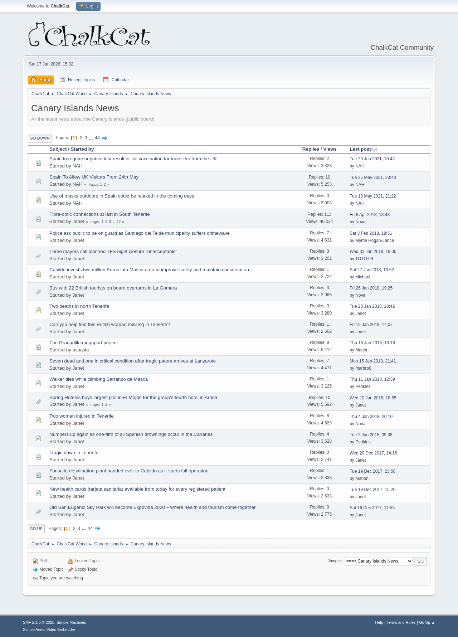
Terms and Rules (401, 622)
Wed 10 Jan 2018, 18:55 (373, 397)
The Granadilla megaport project (83, 342)
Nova (360, 221)
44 (97, 137)
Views (330, 149)
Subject (58, 149)
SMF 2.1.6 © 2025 (38, 622)
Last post (363, 149)
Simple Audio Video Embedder (49, 629)
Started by (82, 149)
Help (379, 622)
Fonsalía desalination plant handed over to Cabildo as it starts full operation (129, 470)
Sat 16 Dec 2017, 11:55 (372, 507)
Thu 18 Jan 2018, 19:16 (372, 342)
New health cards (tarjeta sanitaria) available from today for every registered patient (137, 489)
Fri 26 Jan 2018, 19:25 (371, 288)
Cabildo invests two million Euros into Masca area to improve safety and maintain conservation (149, 269)
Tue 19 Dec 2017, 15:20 (372, 489)
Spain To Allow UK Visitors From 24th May (93, 177)
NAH (77, 166)
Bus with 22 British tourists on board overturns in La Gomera (113, 288)
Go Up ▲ (427, 622)
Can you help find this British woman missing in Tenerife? (109, 324)
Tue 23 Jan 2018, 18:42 (372, 306)
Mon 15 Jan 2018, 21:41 (373, 361)
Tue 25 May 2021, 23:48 (373, 177)
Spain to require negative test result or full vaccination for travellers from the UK (133, 158)
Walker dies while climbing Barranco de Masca (98, 379)
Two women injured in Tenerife (81, 416)
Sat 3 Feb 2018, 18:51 (371, 233)
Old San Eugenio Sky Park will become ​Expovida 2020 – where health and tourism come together (152, 507)
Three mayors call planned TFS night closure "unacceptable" (113, 251)
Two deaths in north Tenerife (79, 306)
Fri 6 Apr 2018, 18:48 (370, 214)
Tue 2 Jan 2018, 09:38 (371, 434)
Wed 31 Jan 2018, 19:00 (373, 251)
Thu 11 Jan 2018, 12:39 (372, 379)
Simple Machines (71, 622)
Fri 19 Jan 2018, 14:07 (371, 324)
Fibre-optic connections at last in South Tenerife (99, 214)
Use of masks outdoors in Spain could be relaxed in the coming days (121, 196)
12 (119, 222)
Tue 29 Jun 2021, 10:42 (372, 158)
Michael (362, 276)
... (91, 137)
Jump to (334, 561)
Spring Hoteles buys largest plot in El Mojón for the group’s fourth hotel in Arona (133, 397)
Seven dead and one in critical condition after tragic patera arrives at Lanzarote (132, 361)
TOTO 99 (364, 258)
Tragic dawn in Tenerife (73, 452)
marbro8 (363, 368)
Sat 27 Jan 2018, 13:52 (372, 269)
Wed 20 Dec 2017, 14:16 (373, 453)
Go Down (40, 138)
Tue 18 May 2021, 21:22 (373, 196)
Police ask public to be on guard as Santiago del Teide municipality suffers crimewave (139, 233)
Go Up (36, 528)
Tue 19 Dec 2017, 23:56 (372, 471)
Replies (310, 149)
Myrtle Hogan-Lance (374, 240)
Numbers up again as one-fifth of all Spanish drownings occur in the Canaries (131, 434)
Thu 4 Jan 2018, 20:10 (371, 416)
